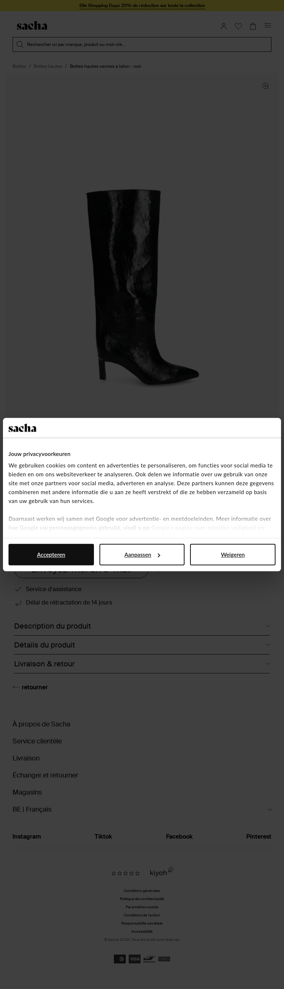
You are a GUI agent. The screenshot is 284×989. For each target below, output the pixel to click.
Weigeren (233, 554)
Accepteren (51, 554)
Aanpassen (142, 554)
